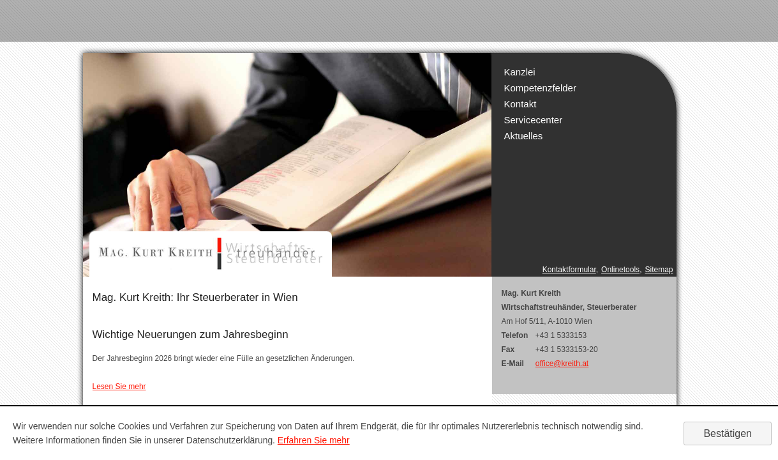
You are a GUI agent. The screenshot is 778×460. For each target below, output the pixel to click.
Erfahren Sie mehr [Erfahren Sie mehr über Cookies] (314, 440)
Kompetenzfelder (540, 87)
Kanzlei (519, 71)
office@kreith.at (561, 363)
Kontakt (520, 103)
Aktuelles (523, 135)
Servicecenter (533, 119)
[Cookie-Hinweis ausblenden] (728, 433)
